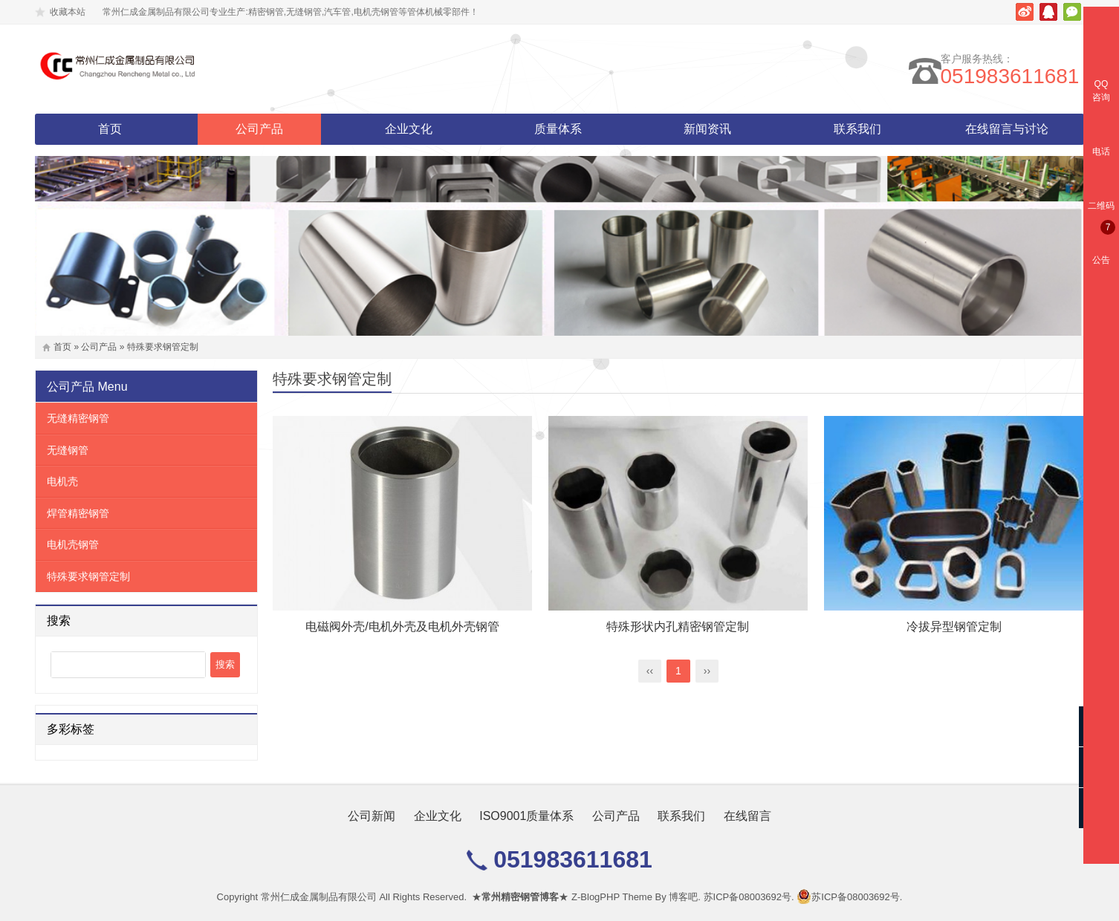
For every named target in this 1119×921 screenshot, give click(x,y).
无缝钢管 (67, 450)
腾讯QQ (1048, 12)
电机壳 (62, 481)
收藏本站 (67, 12)
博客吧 (683, 896)
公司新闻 (371, 816)
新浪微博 (1025, 12)
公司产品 (259, 129)
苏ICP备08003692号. (749, 896)
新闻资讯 (707, 129)
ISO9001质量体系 (526, 816)
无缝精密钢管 (78, 418)
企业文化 (408, 129)
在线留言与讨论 (1006, 129)
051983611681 (1014, 76)
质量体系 (558, 129)
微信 (1072, 12)
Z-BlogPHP (595, 896)
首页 (110, 129)
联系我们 (857, 129)
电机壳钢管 (73, 544)
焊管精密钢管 (78, 513)
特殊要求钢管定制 (162, 347)
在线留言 (747, 816)
